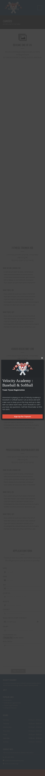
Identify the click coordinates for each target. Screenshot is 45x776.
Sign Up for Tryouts (22, 416)
